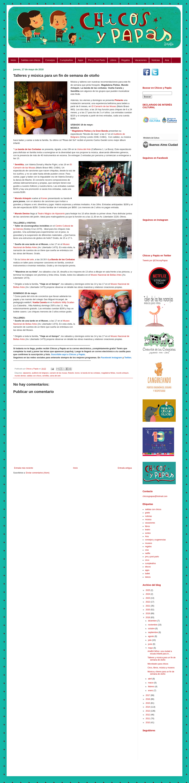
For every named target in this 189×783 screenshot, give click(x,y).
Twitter (127, 357)
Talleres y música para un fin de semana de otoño (162, 658)
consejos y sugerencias (155, 540)
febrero (151, 686)
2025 (148, 590)
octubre (151, 628)
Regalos (125, 60)
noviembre (153, 625)
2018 (148, 617)
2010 (148, 722)
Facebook (106, 357)
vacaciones (150, 523)
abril (150, 679)
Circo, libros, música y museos (161, 668)
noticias (148, 516)
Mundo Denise (22, 213)
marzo (151, 683)
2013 (148, 711)
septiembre (153, 632)
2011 (148, 718)
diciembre (152, 621)
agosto (151, 636)
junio (150, 644)
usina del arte (55, 376)
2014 (148, 707)
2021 (148, 606)
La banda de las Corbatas (28, 149)
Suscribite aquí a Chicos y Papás (68, 354)
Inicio (13, 60)
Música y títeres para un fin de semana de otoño (161, 672)
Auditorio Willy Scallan (63, 302)
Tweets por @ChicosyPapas (155, 260)
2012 (148, 715)
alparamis (27, 373)
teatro (147, 529)
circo (147, 560)
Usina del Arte (84, 149)
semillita (45, 376)
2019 (148, 613)
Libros (113, 60)
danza (148, 577)
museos (148, 543)
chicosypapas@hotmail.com (155, 496)
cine (147, 550)
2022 (148, 602)
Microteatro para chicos (158, 664)
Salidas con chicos (30, 60)
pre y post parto (152, 556)
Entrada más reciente (23, 468)
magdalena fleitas (108, 373)
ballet (147, 573)
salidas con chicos (34, 376)
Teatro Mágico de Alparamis (51, 213)
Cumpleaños (66, 60)
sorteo (148, 533)
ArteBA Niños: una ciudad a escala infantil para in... (160, 652)
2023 (148, 598)
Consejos (50, 60)
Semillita (19, 164)
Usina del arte (27, 259)
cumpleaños (150, 563)
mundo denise (20, 376)
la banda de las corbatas (90, 373)
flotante (71, 373)
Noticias (156, 60)
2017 (148, 695)
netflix (147, 553)
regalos (148, 546)
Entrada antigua (125, 468)
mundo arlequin (122, 373)
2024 (148, 594)
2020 (148, 610)
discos (148, 567)
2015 (148, 703)
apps (147, 570)
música (148, 519)
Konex (44, 198)
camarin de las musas (58, 373)
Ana (167, 60)
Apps (80, 60)
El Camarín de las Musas (104, 106)
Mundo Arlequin (23, 198)
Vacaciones (141, 60)
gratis (147, 513)
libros (147, 526)
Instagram (117, 357)
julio (150, 640)
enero (151, 690)
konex (77, 373)
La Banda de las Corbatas (61, 259)
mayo (151, 648)
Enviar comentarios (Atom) (37, 473)
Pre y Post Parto (96, 60)
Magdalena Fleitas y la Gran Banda (90, 131)
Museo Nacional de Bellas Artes (106, 275)
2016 (148, 699)
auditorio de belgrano (40, 373)
